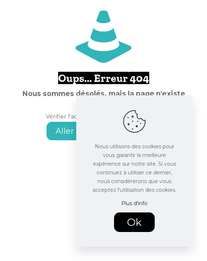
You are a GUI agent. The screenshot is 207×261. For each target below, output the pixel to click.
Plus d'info (134, 203)
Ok (134, 222)
